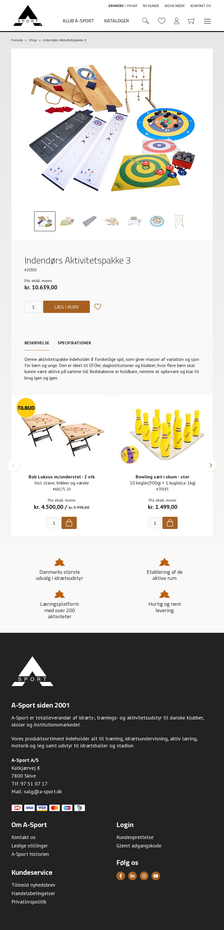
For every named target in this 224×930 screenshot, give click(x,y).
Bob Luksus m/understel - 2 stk (62, 477)
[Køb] (69, 523)
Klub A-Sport (78, 20)
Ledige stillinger (29, 845)
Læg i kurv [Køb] (66, 306)
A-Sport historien (30, 854)
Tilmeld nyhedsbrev (33, 884)
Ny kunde (151, 5)
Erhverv (116, 5)
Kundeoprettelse (134, 837)
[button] (13, 465)
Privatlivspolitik (28, 901)
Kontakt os (200, 5)
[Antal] (33, 307)
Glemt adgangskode (138, 845)
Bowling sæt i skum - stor (162, 477)
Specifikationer (74, 342)
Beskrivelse (36, 342)
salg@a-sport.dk (43, 791)
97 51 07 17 (34, 783)
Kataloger (116, 20)
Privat (132, 5)
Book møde (175, 5)
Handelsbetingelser (33, 893)
